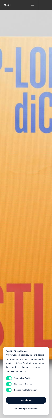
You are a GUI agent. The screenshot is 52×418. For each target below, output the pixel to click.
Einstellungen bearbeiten (25, 409)
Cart (26, 207)
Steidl (7, 5)
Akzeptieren (26, 400)
